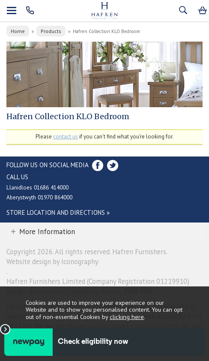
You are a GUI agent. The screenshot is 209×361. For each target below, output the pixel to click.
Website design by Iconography (52, 261)
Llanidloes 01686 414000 (37, 187)
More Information (47, 231)
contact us (65, 136)
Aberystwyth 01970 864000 (39, 197)
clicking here (127, 317)
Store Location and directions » (58, 212)
